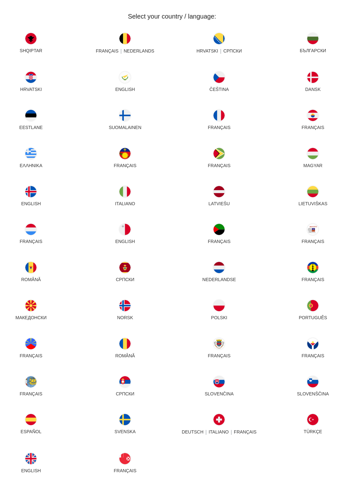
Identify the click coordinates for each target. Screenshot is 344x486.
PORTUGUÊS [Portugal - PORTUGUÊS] (313, 317)
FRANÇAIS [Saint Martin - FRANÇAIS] (313, 355)
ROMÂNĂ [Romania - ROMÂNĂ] (125, 355)
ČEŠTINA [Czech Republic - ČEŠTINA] (219, 89)
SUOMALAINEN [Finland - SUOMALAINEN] (125, 127)
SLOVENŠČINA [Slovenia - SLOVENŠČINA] (313, 393)
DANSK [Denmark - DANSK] (313, 89)
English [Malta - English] (125, 241)
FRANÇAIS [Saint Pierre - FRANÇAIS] (31, 393)
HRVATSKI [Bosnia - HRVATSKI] (207, 50)
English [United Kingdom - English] (31, 470)
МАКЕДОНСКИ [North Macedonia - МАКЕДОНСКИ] (30, 317)
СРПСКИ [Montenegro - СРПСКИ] (125, 279)
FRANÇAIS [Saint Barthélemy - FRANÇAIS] (219, 355)
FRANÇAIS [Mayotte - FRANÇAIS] (313, 241)
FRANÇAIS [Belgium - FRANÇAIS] (107, 50)
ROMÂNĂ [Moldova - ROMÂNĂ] (31, 279)
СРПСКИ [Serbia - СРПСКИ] (125, 393)
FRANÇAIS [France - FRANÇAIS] (219, 127)
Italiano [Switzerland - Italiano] (218, 432)
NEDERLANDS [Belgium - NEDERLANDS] (139, 50)
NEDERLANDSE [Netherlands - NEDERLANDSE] (219, 279)
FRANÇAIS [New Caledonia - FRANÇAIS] (313, 279)
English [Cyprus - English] (125, 89)
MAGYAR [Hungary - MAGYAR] (313, 165)
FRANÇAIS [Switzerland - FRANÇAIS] (245, 432)
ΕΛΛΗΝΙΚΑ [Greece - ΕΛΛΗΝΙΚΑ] (31, 165)
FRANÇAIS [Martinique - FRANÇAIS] (219, 241)
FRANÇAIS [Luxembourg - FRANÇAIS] (31, 241)
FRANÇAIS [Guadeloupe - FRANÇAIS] (125, 165)
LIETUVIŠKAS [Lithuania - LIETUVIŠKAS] (313, 203)
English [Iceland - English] (31, 203)
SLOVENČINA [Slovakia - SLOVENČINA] (218, 393)
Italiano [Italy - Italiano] (125, 203)
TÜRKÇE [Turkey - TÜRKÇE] (313, 431)
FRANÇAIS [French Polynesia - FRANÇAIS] (313, 127)
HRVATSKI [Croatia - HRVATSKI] (31, 89)
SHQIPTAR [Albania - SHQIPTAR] (31, 50)
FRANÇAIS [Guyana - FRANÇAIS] (219, 165)
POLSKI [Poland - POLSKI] (219, 317)
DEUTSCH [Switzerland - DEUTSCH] (193, 432)
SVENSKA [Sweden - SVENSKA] (125, 431)
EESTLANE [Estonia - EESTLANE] (31, 127)
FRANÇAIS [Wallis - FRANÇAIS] (125, 470)
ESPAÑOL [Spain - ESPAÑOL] (30, 431)
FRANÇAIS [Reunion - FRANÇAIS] (31, 355)
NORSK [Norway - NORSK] (125, 317)
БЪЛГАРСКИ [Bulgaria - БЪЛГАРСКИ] (313, 50)
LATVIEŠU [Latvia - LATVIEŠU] (219, 203)
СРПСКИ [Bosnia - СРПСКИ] (232, 50)
